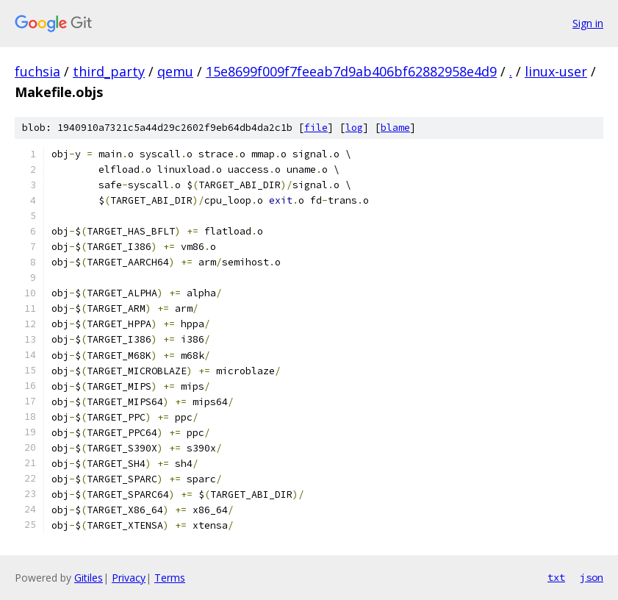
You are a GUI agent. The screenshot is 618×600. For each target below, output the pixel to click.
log (354, 127)
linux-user (556, 71)
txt (556, 577)
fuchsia (37, 71)
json (591, 577)
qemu (175, 71)
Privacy (128, 578)
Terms (169, 578)
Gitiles (88, 578)
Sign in (587, 23)
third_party (109, 71)
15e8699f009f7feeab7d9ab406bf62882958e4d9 (351, 71)
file (316, 127)
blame (395, 127)
